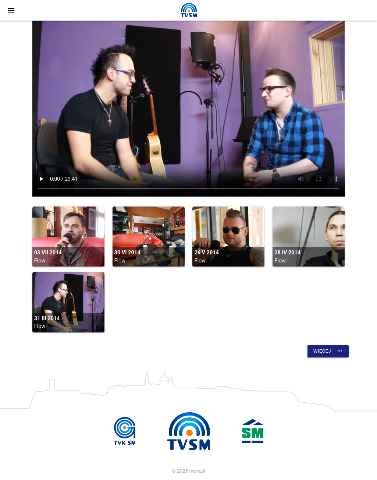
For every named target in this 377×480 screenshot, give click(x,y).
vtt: (188, 109)
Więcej (328, 351)
